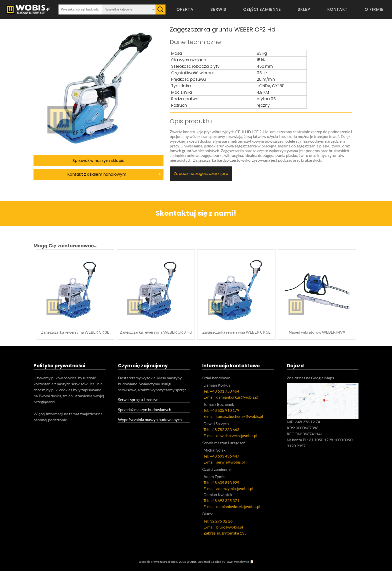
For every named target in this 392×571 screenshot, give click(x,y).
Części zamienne (262, 9)
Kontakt (337, 9)
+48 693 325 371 (224, 500)
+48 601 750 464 (224, 391)
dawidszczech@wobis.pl (236, 435)
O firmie (374, 9)
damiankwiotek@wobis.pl (238, 506)
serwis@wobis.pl (230, 462)
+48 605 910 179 (224, 410)
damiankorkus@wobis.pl (237, 397)
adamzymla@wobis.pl (234, 488)
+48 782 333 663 (224, 429)
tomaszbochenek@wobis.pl (239, 416)
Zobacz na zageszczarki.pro (201, 173)
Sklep (304, 9)
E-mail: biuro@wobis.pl (223, 527)
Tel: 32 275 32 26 (218, 521)
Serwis (218, 9)
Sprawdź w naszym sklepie (98, 160)
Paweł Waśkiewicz (237, 562)
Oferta (185, 9)
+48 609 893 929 (224, 482)
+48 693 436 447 (224, 456)
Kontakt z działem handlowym (96, 174)
